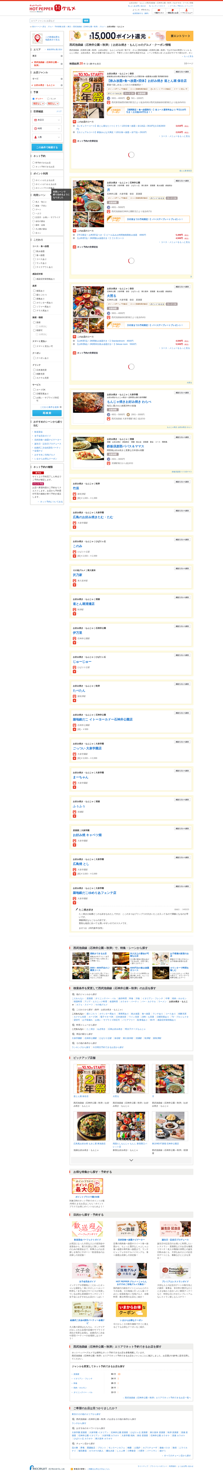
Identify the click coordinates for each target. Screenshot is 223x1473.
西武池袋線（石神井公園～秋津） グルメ (89, 27)
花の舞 (75, 1448)
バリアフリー (128, 1020)
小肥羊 (141, 1451)
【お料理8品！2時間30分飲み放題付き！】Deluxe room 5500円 (106, 344)
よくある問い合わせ (138, 6)
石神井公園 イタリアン (89, 1435)
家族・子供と (41, 206)
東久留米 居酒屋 (157, 1432)
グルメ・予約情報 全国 (56, 27)
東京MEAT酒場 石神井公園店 (165, 1143)
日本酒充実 (41, 370)
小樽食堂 (131, 1451)
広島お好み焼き (115, 1029)
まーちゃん (80, 777)
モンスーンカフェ (116, 1448)
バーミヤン (152, 1451)
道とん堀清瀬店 (84, 604)
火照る (111, 296)
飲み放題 (40, 251)
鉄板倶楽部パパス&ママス (182, 472)
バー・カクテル (148, 1001)
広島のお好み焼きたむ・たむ (93, 517)
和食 (131, 998)
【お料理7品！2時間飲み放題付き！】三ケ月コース (101, 238)
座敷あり (40, 299)
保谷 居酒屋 (142, 1435)
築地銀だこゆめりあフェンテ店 (94, 893)
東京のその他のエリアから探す (86, 1414)
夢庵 (82, 1448)
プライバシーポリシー (158, 1466)
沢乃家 (77, 575)
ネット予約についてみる (51, 502)
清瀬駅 (139, 1038)
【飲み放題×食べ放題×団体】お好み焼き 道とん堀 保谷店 (147, 81)
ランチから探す (79, 1423)
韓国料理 (78, 1001)
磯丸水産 (110, 1451)
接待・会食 (40, 225)
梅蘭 (129, 1448)
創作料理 (122, 998)
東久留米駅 (128, 1038)
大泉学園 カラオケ (110, 1435)
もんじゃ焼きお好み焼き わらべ (129, 402)
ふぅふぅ (79, 806)
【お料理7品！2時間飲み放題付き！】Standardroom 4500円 (104, 341)
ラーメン (162, 1001)
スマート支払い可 (44, 346)
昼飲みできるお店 (98, 953)
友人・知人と (41, 202)
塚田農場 (82, 1451)
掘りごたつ (41, 295)
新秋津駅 (157, 1038)
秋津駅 (147, 1038)
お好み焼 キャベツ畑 (87, 835)
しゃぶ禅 (121, 1451)
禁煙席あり (123, 1014)
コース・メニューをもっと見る (175, 136)
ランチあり (41, 263)
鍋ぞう (163, 1451)
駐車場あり (142, 1020)
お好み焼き (85, 53)
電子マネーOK (106, 1017)
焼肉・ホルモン (179, 998)
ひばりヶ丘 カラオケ (83, 1438)
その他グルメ (101, 1004)
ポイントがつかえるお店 (45, 184)
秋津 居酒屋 (173, 1432)
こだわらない (78, 998)
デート (38, 209)
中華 (167, 998)
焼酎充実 (40, 374)
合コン (38, 233)
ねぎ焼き (101, 1029)
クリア (59, 111)
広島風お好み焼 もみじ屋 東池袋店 (90, 1143)
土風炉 (137, 1448)
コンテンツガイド (158, 6)
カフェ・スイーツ (84, 1004)
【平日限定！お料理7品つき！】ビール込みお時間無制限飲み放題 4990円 (111, 235)
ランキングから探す (81, 1047)
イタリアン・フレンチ (152, 998)
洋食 (138, 998)
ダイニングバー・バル (105, 998)
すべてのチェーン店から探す (177, 1455)
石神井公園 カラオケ (160, 1435)
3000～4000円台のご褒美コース (100, 969)
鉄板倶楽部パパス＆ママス (125, 446)
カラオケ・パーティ (129, 1001)
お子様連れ (87, 1020)
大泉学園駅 (77, 1038)
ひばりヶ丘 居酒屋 (139, 1432)
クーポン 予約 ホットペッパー (181, 6)
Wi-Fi (152, 1020)
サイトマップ (143, 1466)
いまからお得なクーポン (45, 459)
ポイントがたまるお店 (44, 180)
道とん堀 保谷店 (185, 171)
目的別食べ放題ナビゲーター (47, 440)
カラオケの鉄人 (96, 1451)
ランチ (53, 99)
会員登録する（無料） (141, 13)
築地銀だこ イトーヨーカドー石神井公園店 (103, 719)
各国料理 (114, 1001)
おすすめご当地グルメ (44, 455)
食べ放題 (40, 255)
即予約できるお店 (43, 163)
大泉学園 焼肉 (128, 1435)
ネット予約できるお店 (44, 167)
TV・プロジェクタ (180, 1017)
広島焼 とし (81, 864)
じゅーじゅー (82, 661)
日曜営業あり (42, 394)
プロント (102, 1448)
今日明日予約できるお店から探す (108, 1047)
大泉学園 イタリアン (98, 1432)
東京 (69, 27)
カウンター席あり (44, 303)
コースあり (41, 259)
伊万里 (77, 633)
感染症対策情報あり (45, 279)
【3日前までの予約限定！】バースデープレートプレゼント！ (154, 219)
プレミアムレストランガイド (175, 1281)
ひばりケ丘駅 (105, 1038)
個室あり (40, 291)
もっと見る (188, 56)
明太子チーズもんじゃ (135, 1029)
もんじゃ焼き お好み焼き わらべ (179, 427)
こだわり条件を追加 (49, 407)
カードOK (40, 390)
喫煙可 (39, 330)
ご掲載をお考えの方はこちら (98, 1469)
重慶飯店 (91, 1448)
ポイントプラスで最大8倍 (87, 1197)
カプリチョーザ (150, 1448)
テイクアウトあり (44, 267)
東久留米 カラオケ (103, 1438)
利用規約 (172, 1466)
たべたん (79, 690)
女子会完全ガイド (42, 436)
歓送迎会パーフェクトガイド (87, 1240)
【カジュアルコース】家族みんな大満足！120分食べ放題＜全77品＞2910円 (111, 132)
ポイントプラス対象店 (44, 188)
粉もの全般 (97, 53)
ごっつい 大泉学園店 (87, 748)
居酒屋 (90, 998)
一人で (38, 213)
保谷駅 (117, 1038)
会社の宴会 (40, 221)
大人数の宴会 (41, 229)
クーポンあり (42, 358)
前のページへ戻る (39, 27)
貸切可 (77, 1020)
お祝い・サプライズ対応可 (47, 399)
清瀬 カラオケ (178, 1435)
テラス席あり (42, 310)
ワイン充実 (134, 1017)
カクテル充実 (42, 378)
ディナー (39, 99)
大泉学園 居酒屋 (79, 1432)
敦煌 (175, 1448)
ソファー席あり (43, 306)
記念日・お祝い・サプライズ (47, 217)
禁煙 (38, 322)
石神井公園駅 (91, 1038)
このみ (77, 546)
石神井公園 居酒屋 (119, 1432)
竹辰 (76, 488)
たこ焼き (91, 1029)
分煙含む (43, 326)
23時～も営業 (148, 1017)
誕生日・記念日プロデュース (47, 444)
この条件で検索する (47, 147)
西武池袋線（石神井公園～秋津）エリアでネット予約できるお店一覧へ (158, 1397)
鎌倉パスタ (165, 1448)
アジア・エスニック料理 (95, 1001)
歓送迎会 (38, 432)
